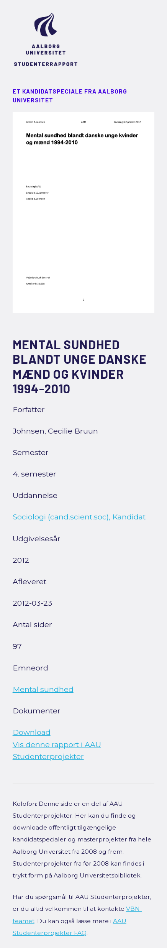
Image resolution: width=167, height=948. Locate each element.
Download (32, 732)
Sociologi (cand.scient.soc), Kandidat (79, 516)
